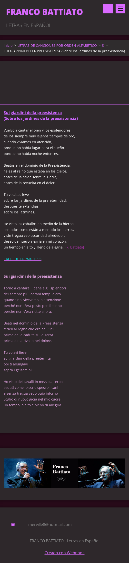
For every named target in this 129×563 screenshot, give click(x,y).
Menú (120, 8)
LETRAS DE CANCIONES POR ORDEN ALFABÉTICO (57, 45)
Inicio (8, 45)
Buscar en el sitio (108, 8)
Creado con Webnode (65, 552)
